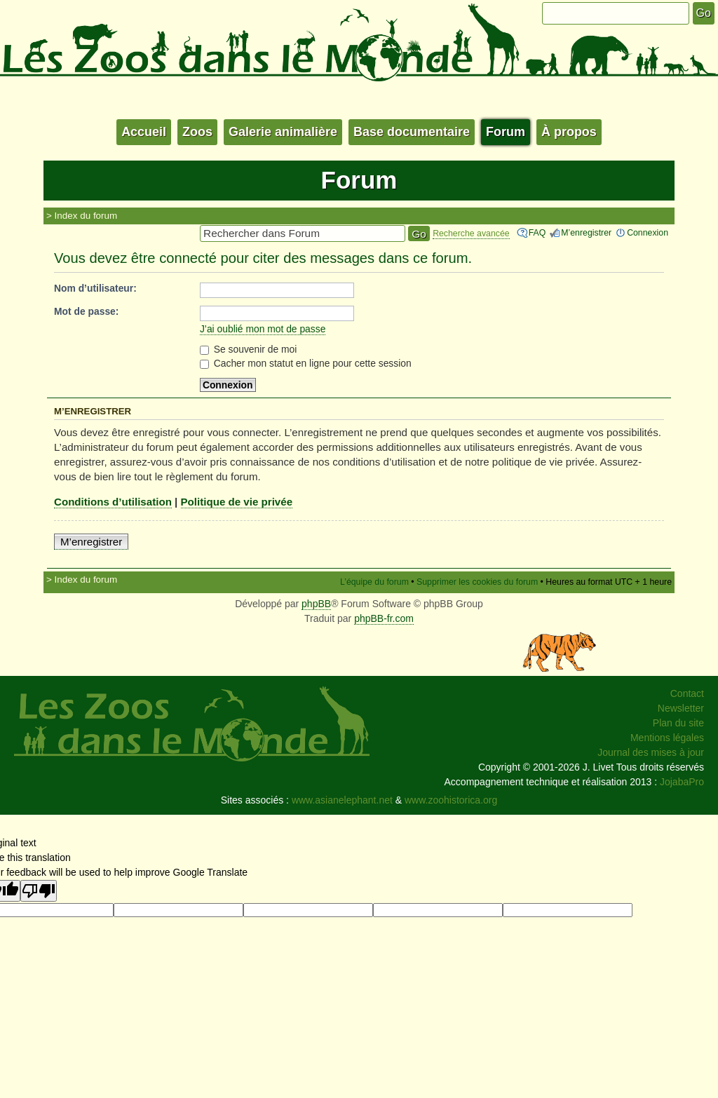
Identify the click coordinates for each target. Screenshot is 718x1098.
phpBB (316, 603)
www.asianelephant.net (342, 800)
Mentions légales (667, 737)
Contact (687, 693)
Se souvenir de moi (248, 349)
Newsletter (681, 708)
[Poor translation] (38, 891)
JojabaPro (682, 781)
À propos (569, 132)
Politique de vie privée (237, 502)
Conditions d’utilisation (113, 502)
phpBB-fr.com (384, 618)
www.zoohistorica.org (451, 800)
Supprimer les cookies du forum (477, 582)
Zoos (197, 132)
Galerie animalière (283, 132)
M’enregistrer (586, 233)
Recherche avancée (471, 233)
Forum (505, 132)
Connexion (647, 233)
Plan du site (678, 722)
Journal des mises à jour (650, 752)
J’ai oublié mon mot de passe (263, 328)
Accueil (143, 132)
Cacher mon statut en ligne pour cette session (306, 363)
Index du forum (86, 215)
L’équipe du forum (374, 582)
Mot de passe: (86, 311)
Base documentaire (411, 132)
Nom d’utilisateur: (95, 288)
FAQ (537, 233)
